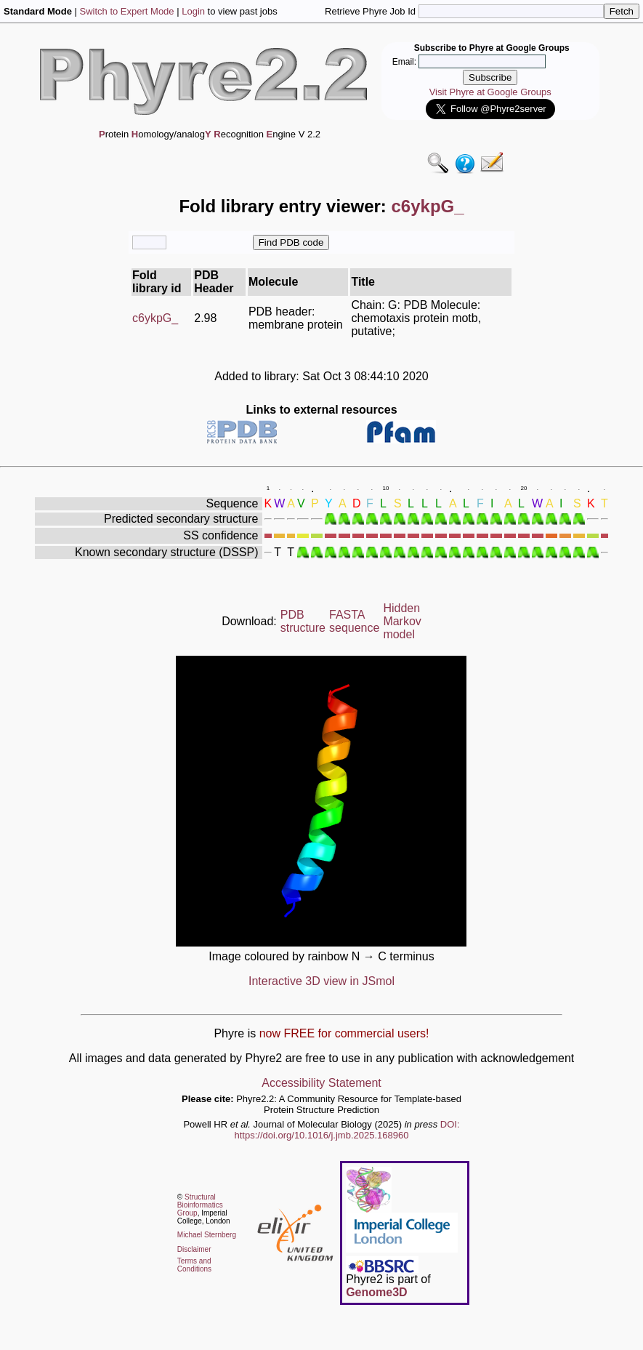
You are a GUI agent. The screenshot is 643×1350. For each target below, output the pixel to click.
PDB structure (302, 621)
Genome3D (376, 1292)
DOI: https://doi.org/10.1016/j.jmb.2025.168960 (347, 1130)
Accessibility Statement (321, 1083)
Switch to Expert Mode (127, 11)
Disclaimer (194, 1249)
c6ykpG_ (155, 318)
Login (193, 11)
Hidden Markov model (402, 621)
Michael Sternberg (206, 1235)
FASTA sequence (354, 621)
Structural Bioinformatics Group (200, 1205)
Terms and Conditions (194, 1265)
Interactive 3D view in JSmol (321, 981)
